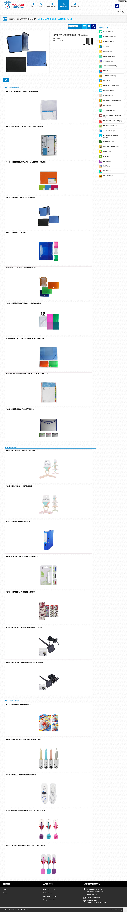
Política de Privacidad (49, 889)
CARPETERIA (30, 19)
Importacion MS (16, 19)
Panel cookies (25, 909)
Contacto (5, 889)
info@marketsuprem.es (93, 897)
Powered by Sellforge (116, 909)
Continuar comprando (87, 80)
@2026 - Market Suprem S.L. (12, 909)
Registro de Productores (50, 896)
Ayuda (5, 893)
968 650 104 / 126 (92, 894)
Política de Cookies (48, 893)
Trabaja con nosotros (49, 899)
